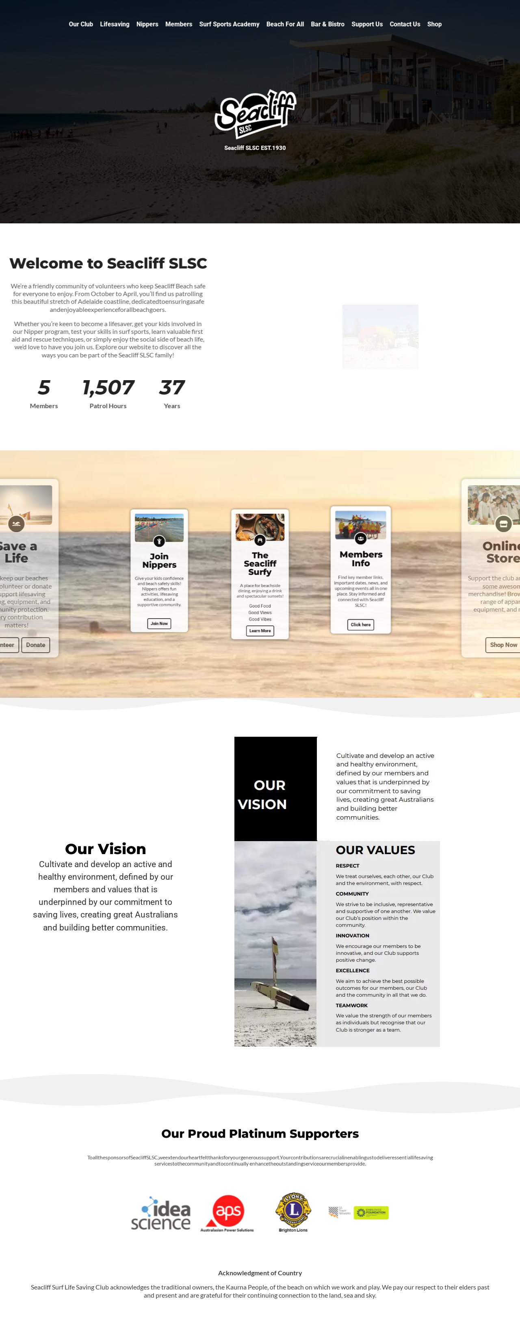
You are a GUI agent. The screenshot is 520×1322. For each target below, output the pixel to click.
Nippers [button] (168, 24)
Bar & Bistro (313, 24)
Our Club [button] (114, 24)
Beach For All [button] (279, 24)
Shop (400, 24)
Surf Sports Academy (234, 24)
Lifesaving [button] (141, 24)
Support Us (345, 24)
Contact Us (376, 24)
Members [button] (193, 24)
